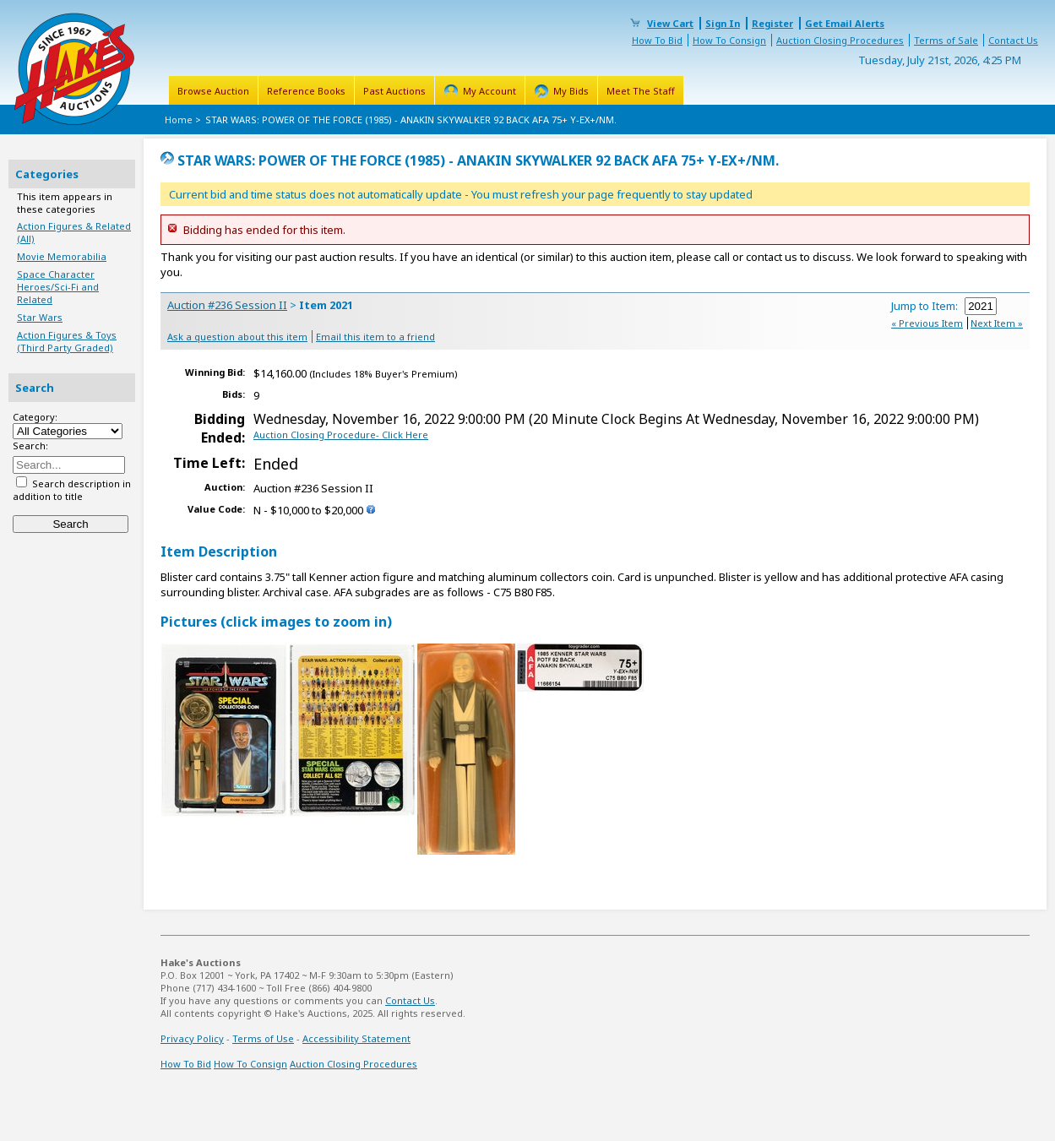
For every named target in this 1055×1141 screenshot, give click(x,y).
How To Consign (729, 40)
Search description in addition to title (72, 490)
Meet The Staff (640, 90)
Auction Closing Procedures (840, 40)
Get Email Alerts (844, 23)
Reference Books (306, 90)
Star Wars (40, 317)
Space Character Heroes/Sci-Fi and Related (58, 287)
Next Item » (997, 323)
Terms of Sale (946, 40)
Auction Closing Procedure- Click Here (340, 434)
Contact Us (1013, 40)
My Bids (571, 90)
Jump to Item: (944, 305)
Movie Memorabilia (61, 256)
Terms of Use (263, 1038)
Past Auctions (394, 90)
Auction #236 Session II (227, 304)
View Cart (670, 23)
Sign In (722, 23)
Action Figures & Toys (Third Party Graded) (67, 341)
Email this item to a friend (375, 336)
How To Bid (657, 40)
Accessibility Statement (356, 1038)
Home (179, 119)
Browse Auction (213, 90)
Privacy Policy (192, 1038)
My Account (489, 90)
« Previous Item (927, 323)
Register (772, 23)
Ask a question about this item (237, 336)
